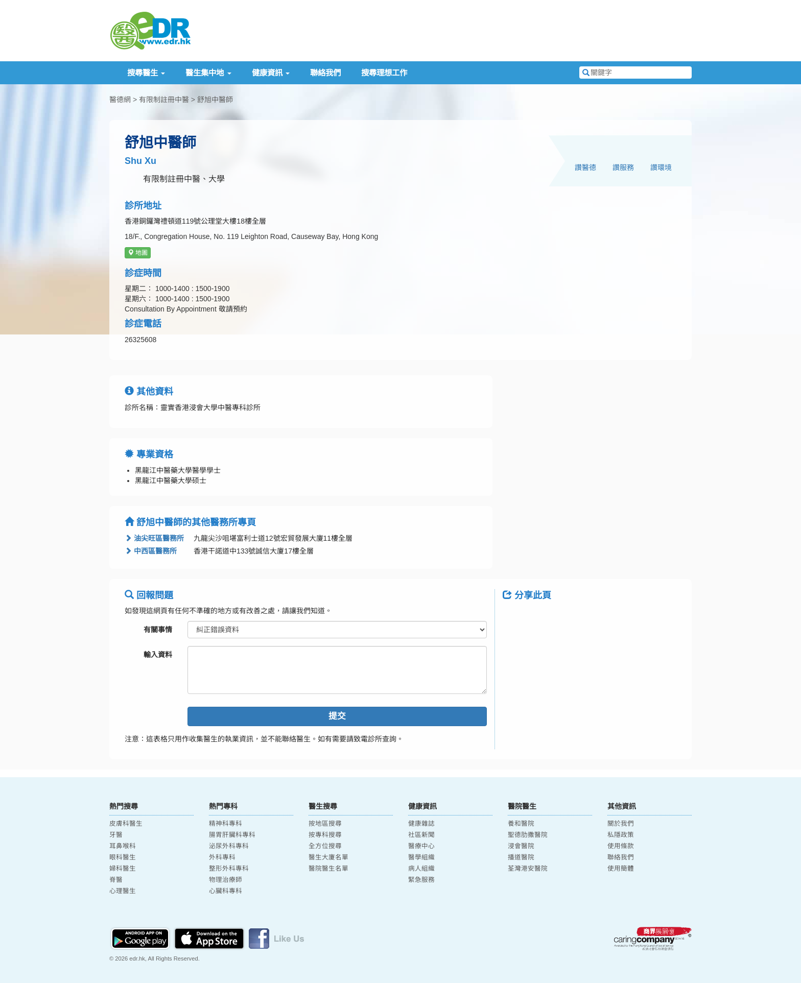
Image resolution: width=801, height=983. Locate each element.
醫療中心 (421, 846)
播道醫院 (521, 857)
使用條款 (620, 846)
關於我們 (620, 823)
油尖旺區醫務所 (154, 538)
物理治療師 (225, 879)
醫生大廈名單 (328, 857)
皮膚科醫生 (126, 823)
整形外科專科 (229, 868)
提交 (337, 716)
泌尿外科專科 (229, 846)
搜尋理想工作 (384, 72)
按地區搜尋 (325, 823)
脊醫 (116, 879)
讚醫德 (585, 167)
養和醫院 (521, 823)
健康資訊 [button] (271, 72)
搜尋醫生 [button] (146, 72)
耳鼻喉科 (122, 846)
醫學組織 (421, 857)
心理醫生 (122, 891)
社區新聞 (421, 834)
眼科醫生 (122, 857)
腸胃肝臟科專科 (232, 834)
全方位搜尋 (325, 846)
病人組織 (421, 868)
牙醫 (116, 834)
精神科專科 (225, 823)
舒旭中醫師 (215, 99)
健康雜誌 (421, 823)
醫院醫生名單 (328, 868)
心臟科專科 (225, 891)
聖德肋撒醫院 (528, 834)
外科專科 (222, 857)
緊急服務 (421, 879)
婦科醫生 (122, 868)
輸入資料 (158, 655)
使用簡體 (620, 868)
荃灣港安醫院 (528, 868)
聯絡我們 (325, 72)
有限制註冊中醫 (164, 99)
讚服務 (623, 167)
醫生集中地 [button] (208, 72)
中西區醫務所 (151, 551)
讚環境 (661, 167)
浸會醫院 (521, 846)
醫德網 (120, 99)
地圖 (138, 252)
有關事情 (158, 630)
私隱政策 (620, 834)
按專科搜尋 (325, 834)
